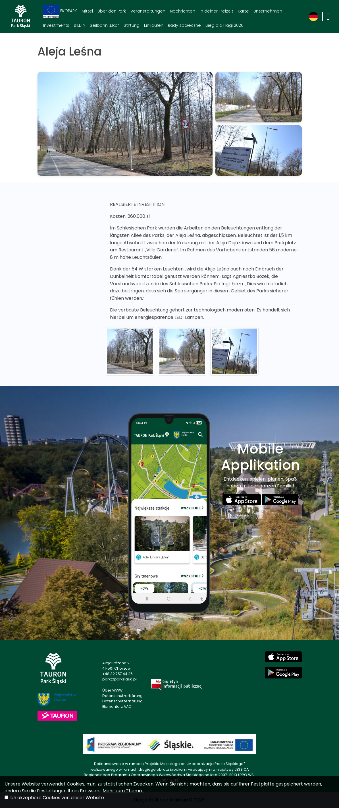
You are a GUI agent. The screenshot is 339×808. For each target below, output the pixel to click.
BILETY (79, 25)
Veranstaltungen (147, 11)
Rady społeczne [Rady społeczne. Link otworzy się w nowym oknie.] (184, 25)
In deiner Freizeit (216, 11)
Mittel (87, 11)
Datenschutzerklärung (122, 695)
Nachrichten (182, 11)
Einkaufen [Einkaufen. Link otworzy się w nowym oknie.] (153, 25)
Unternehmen (267, 11)
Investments (56, 25)
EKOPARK (60, 11)
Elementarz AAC (117, 706)
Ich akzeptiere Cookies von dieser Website (56, 797)
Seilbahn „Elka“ (104, 25)
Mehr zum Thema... (123, 791)
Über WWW (112, 690)
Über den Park (111, 11)
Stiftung (132, 25)
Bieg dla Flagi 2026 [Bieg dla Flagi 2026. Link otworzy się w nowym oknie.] (224, 25)
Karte (243, 11)
